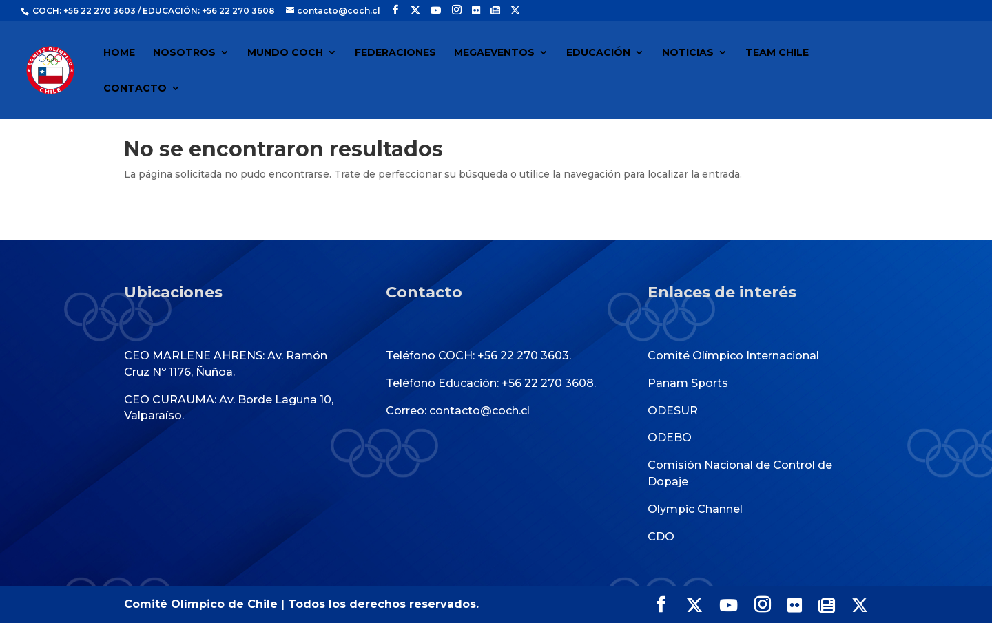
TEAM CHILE (777, 53)
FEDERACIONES (395, 53)
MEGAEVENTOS (494, 53)
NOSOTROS (184, 53)
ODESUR (673, 410)
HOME (119, 53)
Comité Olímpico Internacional (733, 355)
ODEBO (670, 437)
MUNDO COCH (285, 53)
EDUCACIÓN (598, 53)
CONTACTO (135, 88)
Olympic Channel (695, 509)
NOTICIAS (688, 53)
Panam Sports (688, 383)
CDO (661, 536)
